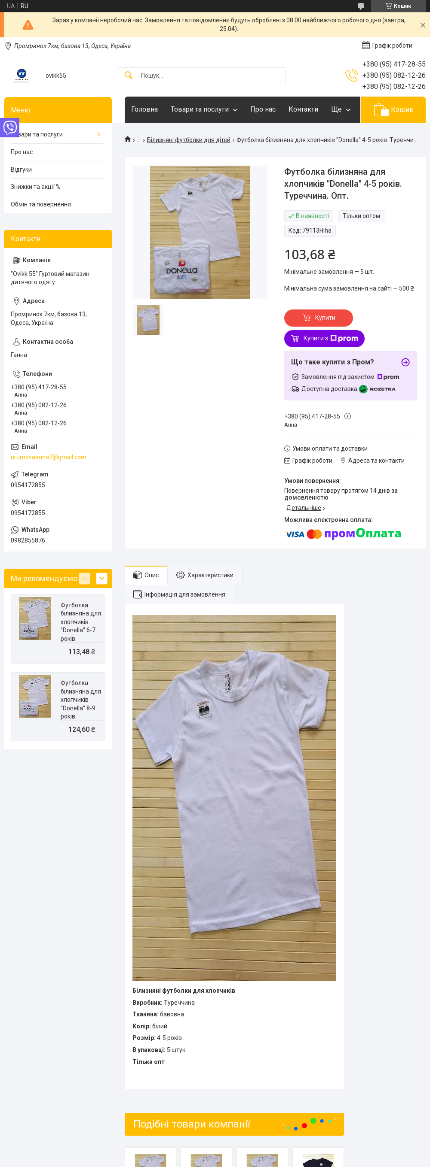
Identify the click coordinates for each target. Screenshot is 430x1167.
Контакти (303, 109)
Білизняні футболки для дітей (188, 139)
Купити (325, 317)
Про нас (263, 109)
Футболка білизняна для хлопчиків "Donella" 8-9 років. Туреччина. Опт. (81, 708)
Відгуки (21, 169)
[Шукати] (129, 75)
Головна (144, 109)
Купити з (331, 339)
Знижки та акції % (36, 186)
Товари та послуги (200, 109)
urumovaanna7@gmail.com (48, 457)
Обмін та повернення (41, 204)
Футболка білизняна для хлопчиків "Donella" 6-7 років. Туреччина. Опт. (81, 630)
